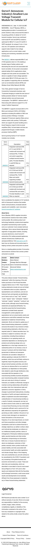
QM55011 (7, 59)
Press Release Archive (18, 532)
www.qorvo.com (21, 241)
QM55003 (5, 182)
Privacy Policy (20, 538)
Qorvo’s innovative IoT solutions (11, 209)
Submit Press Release (9, 535)
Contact (28, 538)
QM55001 (5, 196)
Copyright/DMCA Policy (7, 538)
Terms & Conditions (22, 535)
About (8, 532)
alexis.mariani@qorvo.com (18, 269)
